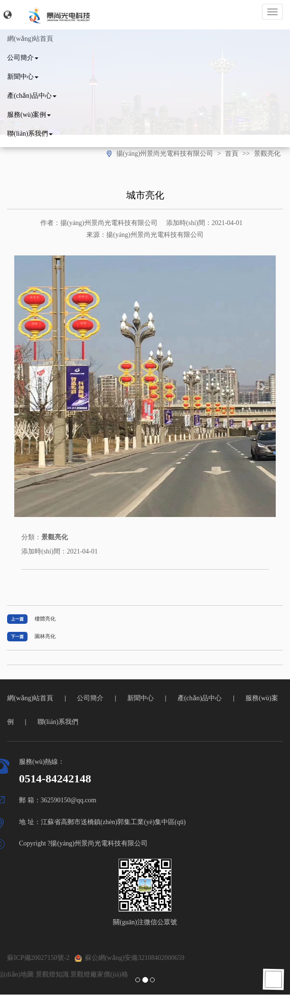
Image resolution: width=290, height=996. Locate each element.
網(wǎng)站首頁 (30, 38)
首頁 (231, 153)
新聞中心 (22, 76)
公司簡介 (22, 57)
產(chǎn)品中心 (31, 95)
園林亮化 (45, 636)
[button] (7, 14)
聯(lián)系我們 (30, 133)
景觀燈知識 (52, 974)
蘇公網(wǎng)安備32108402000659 (129, 957)
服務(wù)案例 (29, 114)
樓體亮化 (45, 618)
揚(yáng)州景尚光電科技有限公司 (165, 153)
